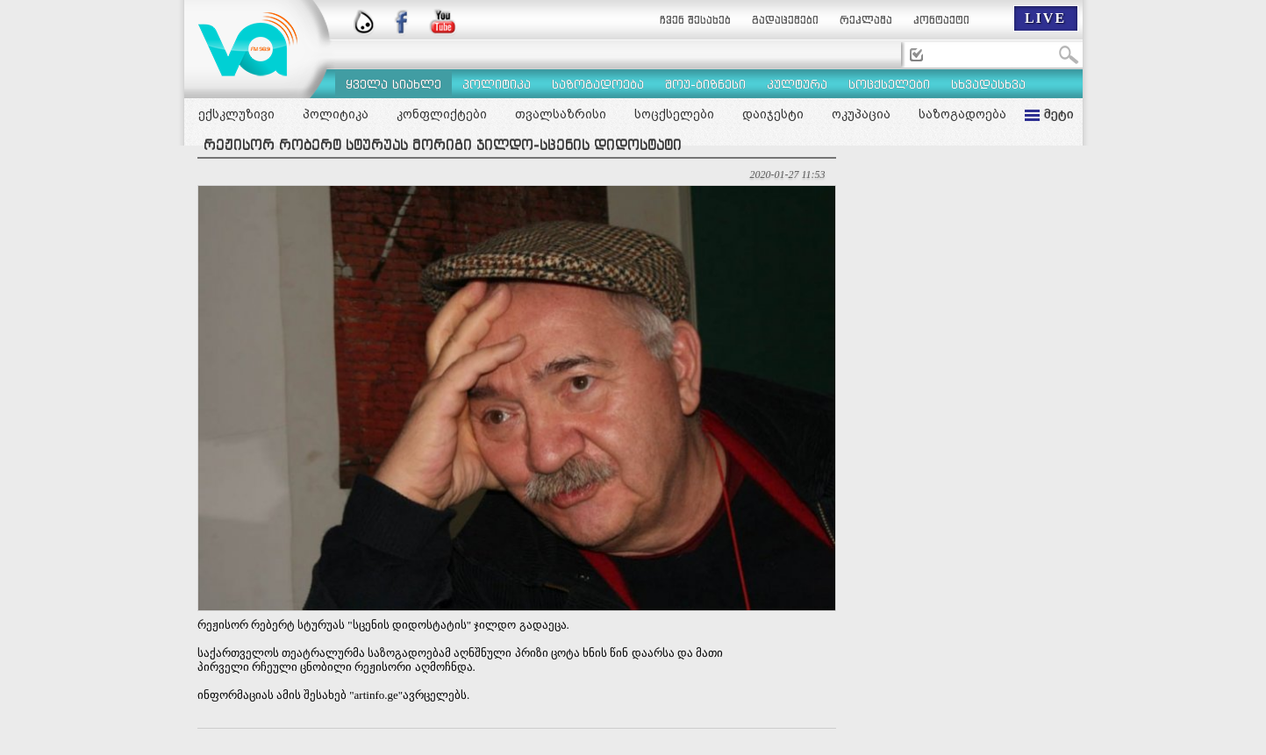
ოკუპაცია (861, 114)
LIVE (1045, 18)
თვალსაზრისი (560, 114)
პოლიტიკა (335, 114)
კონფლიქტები (442, 114)
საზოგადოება (962, 114)
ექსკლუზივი (236, 114)
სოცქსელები (674, 114)
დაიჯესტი (773, 114)
